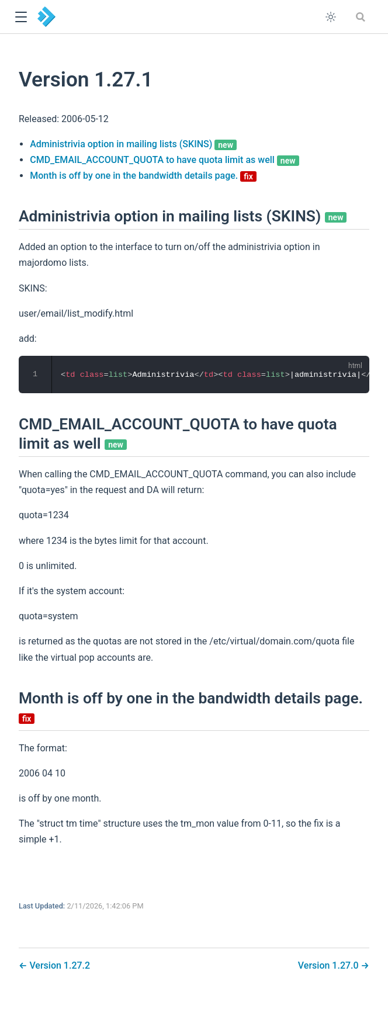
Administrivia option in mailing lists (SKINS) (133, 144)
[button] (20, 17)
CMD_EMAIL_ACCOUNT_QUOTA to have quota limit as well (164, 159)
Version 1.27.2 (58, 965)
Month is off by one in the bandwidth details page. (143, 175)
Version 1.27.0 (329, 965)
